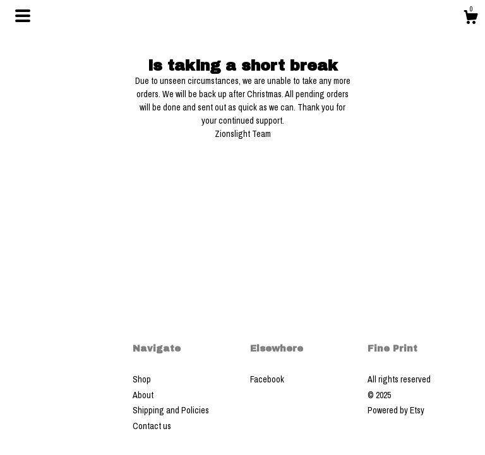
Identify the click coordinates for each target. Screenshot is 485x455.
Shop (142, 379)
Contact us (152, 426)
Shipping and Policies (171, 410)
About (143, 395)
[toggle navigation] (22, 15)
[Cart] (470, 18)
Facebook (267, 379)
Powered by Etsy (396, 410)
